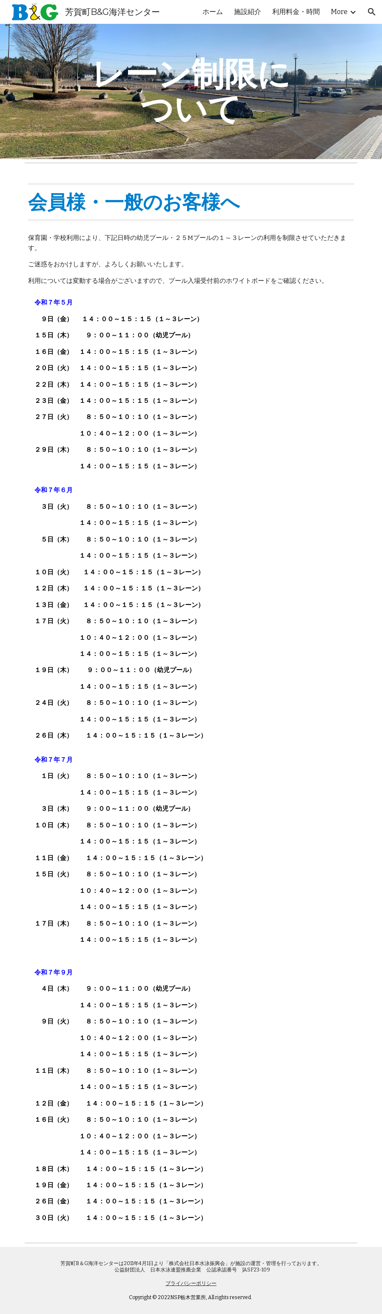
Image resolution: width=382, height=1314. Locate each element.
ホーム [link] (212, 12)
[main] (191, 91)
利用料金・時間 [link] (296, 12)
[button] (372, 12)
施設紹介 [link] (247, 12)
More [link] (339, 12)
